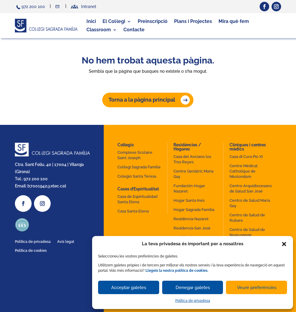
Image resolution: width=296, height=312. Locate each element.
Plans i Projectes (193, 21)
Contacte (58, 6)
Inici (91, 21)
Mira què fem (233, 21)
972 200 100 (33, 6)
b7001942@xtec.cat (46, 186)
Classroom (98, 29)
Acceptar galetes (128, 287)
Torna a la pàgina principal (142, 100)
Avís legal (65, 242)
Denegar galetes (193, 287)
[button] (284, 244)
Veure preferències (256, 287)
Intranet (88, 6)
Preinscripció (153, 21)
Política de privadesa (192, 301)
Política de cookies (31, 251)
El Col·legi (114, 21)
